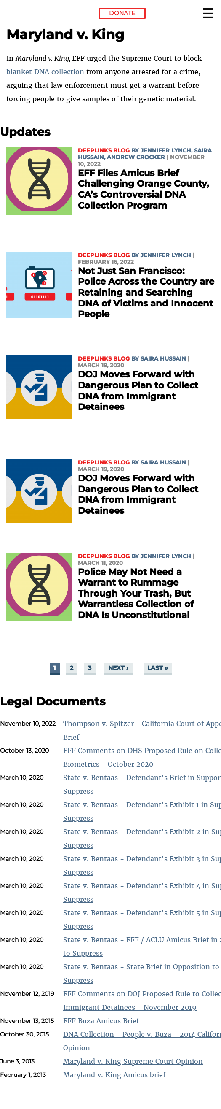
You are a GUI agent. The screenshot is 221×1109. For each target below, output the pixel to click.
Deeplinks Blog (104, 150)
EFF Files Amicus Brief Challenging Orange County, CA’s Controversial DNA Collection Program (143, 189)
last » (157, 668)
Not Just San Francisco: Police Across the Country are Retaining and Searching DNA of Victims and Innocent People (146, 292)
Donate (122, 13)
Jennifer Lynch (166, 150)
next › (118, 668)
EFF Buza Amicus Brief (101, 1021)
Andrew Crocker (136, 157)
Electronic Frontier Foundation (29, 15)
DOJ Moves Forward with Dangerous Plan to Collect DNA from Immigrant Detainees (138, 390)
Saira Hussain (163, 358)
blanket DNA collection (45, 72)
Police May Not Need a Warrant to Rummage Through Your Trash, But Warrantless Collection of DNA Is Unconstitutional (136, 593)
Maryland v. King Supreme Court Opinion (133, 1061)
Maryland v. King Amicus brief (114, 1075)
